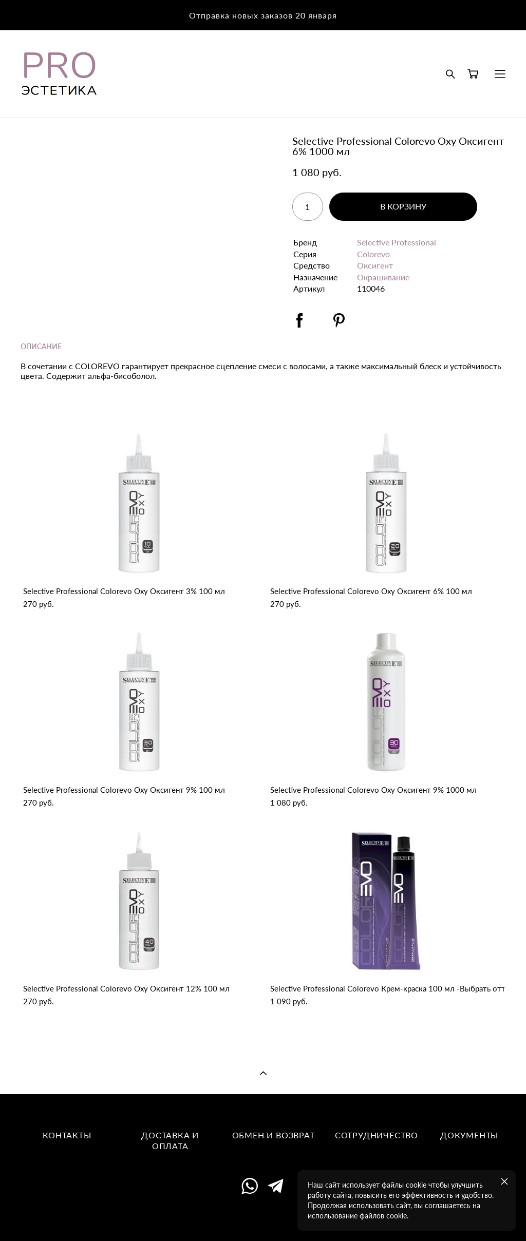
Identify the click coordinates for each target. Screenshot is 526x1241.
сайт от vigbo (263, 1217)
